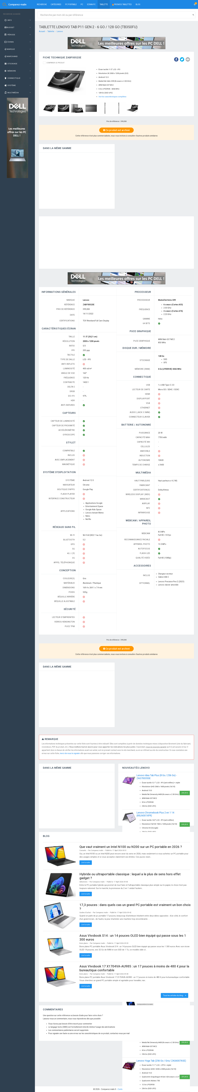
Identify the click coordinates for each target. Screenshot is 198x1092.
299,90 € (184, 1042)
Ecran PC (91, 4)
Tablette (104, 4)
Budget (9, 27)
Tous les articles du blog (174, 995)
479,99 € (184, 1077)
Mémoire (10, 71)
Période (9, 35)
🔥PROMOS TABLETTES (122, 4)
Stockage (10, 64)
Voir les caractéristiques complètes (112, 97)
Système (10, 85)
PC (82, 4)
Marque (9, 49)
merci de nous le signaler (70, 753)
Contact (121, 1089)
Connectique (12, 78)
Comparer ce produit (55, 63)
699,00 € (184, 824)
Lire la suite (85, 862)
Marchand (11, 56)
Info (8, 20)
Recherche (42, 4)
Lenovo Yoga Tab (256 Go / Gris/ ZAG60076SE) (161, 1060)
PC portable (71, 4)
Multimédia (11, 93)
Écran (9, 42)
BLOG (138, 4)
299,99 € (184, 793)
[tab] (17, 20)
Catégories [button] (56, 4)
